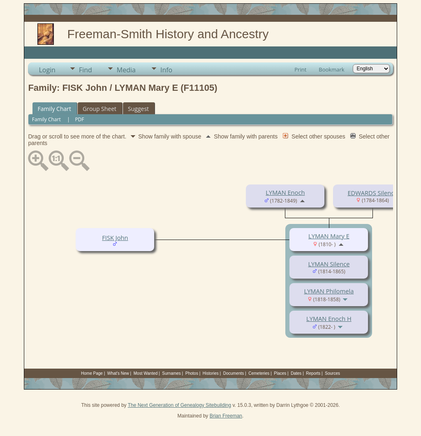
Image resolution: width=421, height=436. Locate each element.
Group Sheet (99, 109)
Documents (233, 373)
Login (47, 69)
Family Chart (54, 109)
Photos (191, 373)
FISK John (115, 237)
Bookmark (331, 69)
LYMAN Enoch (285, 192)
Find (85, 69)
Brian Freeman (226, 416)
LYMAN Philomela (329, 291)
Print (300, 69)
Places (280, 373)
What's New (118, 373)
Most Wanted (146, 373)
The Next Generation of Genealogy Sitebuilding (179, 405)
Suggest (138, 109)
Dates (296, 373)
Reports (313, 373)
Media (126, 69)
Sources (332, 373)
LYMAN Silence (328, 264)
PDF (79, 119)
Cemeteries (258, 373)
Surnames (171, 373)
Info (166, 69)
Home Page (92, 373)
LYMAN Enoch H (329, 318)
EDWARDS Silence (372, 193)
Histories (211, 373)
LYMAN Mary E (328, 236)
